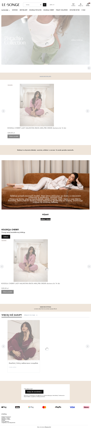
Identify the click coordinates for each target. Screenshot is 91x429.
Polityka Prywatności (6, 417)
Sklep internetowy (43, 427)
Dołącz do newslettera (34, 392)
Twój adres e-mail (28, 388)
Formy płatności (5, 421)
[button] (44, 4)
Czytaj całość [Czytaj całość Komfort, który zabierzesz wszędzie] (12, 367)
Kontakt (3, 420)
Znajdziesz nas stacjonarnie (8, 422)
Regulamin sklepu (6, 419)
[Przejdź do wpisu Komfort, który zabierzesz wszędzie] (24, 340)
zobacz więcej (46, 219)
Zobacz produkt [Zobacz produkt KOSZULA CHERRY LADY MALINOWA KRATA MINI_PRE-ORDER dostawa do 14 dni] (13, 136)
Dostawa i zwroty (6, 418)
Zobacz (6, 237)
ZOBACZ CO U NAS (30, 315)
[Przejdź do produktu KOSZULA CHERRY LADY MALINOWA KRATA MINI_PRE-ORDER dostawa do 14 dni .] (37, 105)
